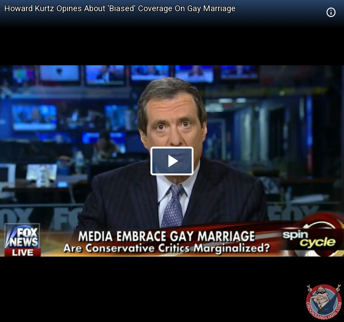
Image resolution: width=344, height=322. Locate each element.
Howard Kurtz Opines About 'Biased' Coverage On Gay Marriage (120, 8)
